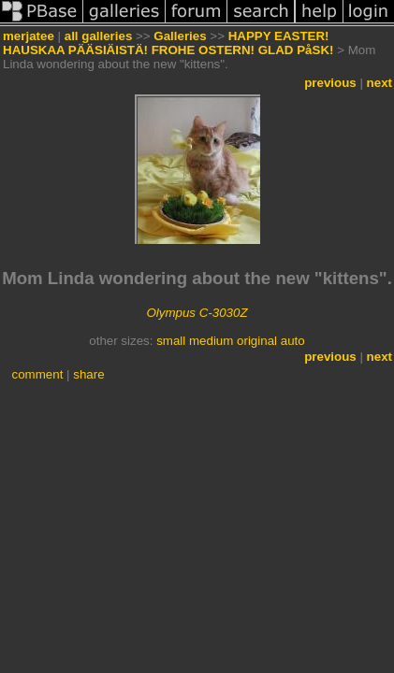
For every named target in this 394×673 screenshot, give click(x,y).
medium (211, 341)
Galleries (179, 36)
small (170, 341)
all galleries (99, 36)
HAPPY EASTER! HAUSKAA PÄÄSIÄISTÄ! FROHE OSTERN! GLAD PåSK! (168, 43)
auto (293, 341)
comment (38, 374)
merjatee (28, 36)
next (379, 83)
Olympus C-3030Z (196, 313)
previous (330, 83)
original (257, 341)
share (88, 374)
